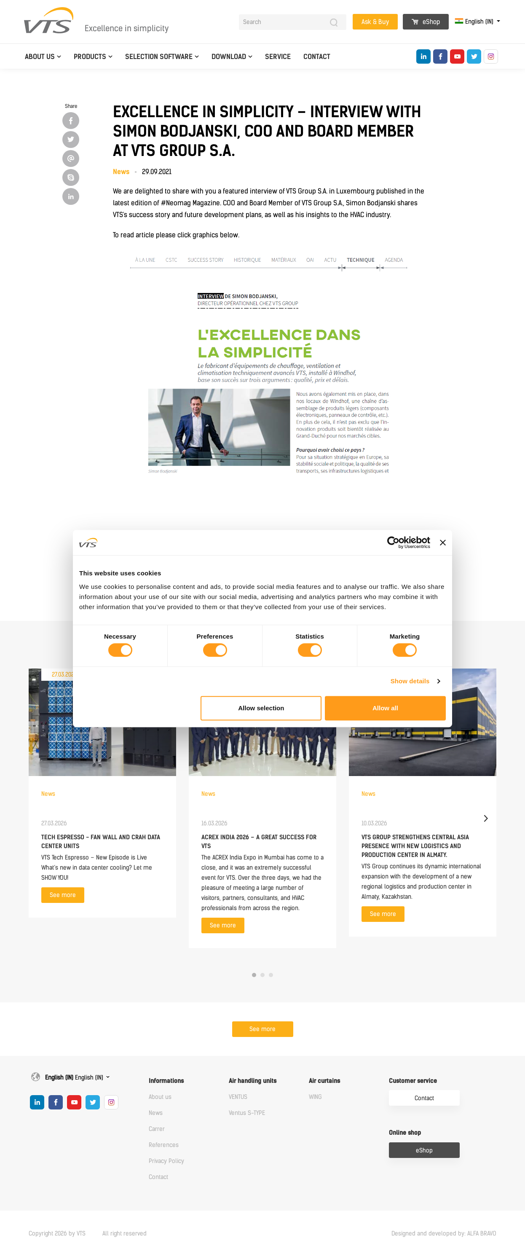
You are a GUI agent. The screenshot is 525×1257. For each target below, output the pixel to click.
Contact (316, 57)
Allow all (385, 708)
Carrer (157, 1129)
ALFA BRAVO (481, 1233)
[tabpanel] (102, 793)
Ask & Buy (375, 22)
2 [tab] (262, 975)
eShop (426, 22)
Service (278, 57)
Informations (166, 1081)
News (156, 1113)
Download (229, 57)
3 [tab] (271, 975)
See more (63, 895)
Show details (410, 681)
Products (90, 57)
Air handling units (252, 1081)
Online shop (405, 1132)
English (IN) (475, 21)
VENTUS (238, 1097)
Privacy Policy (166, 1161)
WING (315, 1097)
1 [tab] (254, 975)
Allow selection (261, 708)
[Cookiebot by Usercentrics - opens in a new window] (393, 542)
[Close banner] (443, 542)
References (164, 1145)
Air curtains (324, 1081)
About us (40, 57)
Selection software (159, 57)
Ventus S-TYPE (247, 1113)
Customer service (413, 1081)
